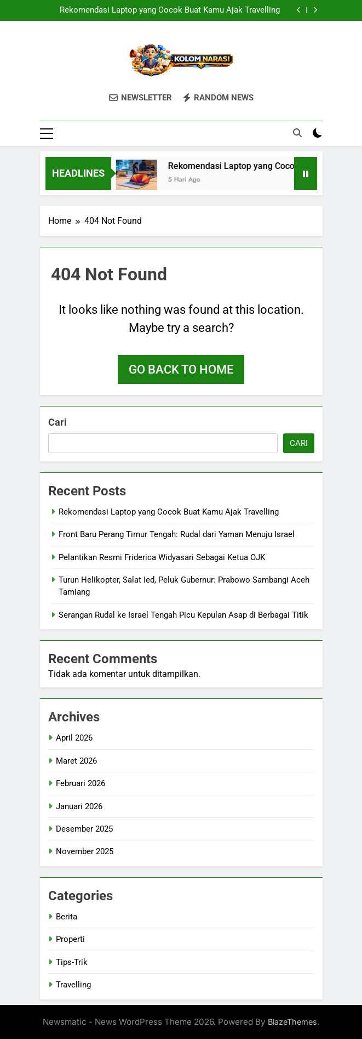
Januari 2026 (79, 806)
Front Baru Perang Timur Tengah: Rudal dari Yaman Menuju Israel (177, 534)
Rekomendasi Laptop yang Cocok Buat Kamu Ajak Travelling (170, 10)
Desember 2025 (84, 829)
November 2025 (84, 851)
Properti (70, 939)
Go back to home (181, 369)
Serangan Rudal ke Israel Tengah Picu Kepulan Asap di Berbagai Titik (183, 615)
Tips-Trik (72, 962)
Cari (57, 422)
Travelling (73, 985)
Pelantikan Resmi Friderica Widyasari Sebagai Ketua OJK (162, 557)
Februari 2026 (80, 783)
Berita (66, 917)
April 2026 (74, 738)
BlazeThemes (292, 1021)
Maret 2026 (76, 761)
